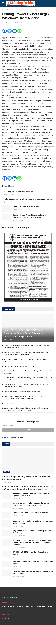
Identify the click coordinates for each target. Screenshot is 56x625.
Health (6, 471)
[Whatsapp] (19, 31)
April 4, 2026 (8, 340)
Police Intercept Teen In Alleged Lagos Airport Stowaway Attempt (28, 199)
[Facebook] (4, 31)
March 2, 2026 (18, 526)
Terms (5, 609)
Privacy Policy (29, 606)
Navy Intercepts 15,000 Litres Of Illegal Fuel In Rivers (22, 392)
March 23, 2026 (18, 209)
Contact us (19, 606)
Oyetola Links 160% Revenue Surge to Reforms (20, 366)
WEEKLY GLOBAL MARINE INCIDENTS (27, 206)
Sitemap (49, 606)
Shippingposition (12, 597)
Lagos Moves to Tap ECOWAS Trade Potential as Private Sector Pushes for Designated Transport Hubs (23, 333)
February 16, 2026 (19, 557)
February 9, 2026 (18, 566)
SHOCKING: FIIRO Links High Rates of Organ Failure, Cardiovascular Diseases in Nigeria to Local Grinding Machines (32, 542)
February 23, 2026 (19, 535)
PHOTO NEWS (9, 403)
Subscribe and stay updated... (28, 422)
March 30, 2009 (17, 23)
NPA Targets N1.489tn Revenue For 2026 (18, 192)
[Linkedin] (14, 31)
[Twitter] (9, 31)
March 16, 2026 (7, 482)
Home (4, 10)
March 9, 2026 (18, 508)
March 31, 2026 (9, 194)
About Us (11, 606)
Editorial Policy (40, 606)
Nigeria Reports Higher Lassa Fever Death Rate (30, 512)
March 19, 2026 (18, 220)
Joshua (6, 23)
